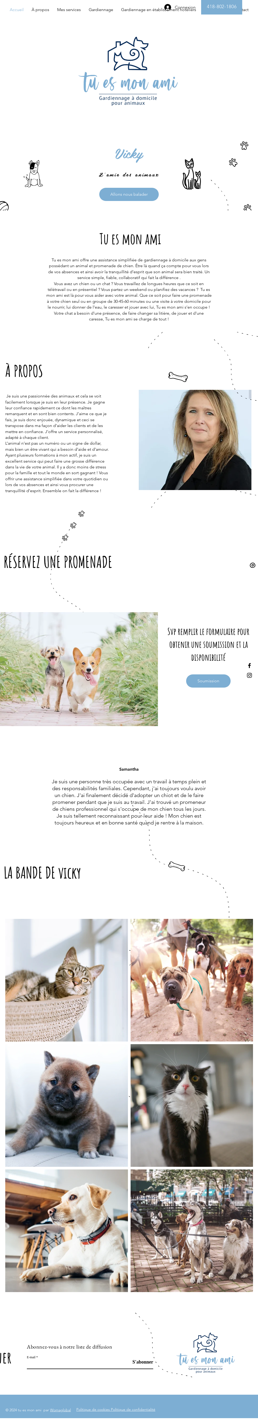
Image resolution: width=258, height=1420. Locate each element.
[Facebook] (249, 665)
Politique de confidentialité (133, 1409)
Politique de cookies (93, 1409)
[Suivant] (229, 793)
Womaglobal (60, 1410)
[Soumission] (208, 681)
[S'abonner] (140, 1362)
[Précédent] (28, 793)
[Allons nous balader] (129, 194)
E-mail (31, 1357)
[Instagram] (249, 675)
